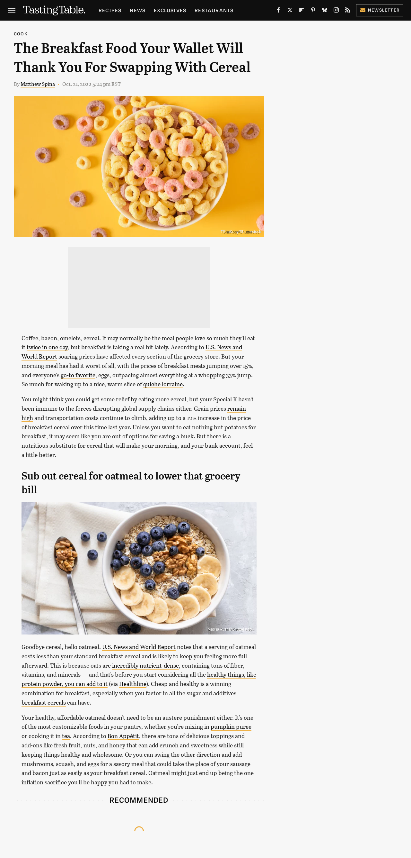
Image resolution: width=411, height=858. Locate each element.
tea (66, 736)
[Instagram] (336, 11)
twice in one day (47, 347)
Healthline (132, 684)
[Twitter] (290, 11)
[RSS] (348, 11)
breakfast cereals (44, 702)
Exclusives (170, 10)
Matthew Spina (38, 83)
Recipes (110, 10)
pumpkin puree (231, 726)
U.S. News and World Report (139, 647)
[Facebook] (278, 11)
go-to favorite (78, 375)
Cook (21, 34)
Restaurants (214, 10)
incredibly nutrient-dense (145, 665)
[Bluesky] (324, 11)
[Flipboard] (301, 11)
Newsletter (380, 10)
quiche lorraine (163, 384)
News (137, 10)
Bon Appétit (123, 736)
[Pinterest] (313, 11)
